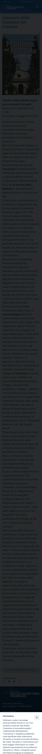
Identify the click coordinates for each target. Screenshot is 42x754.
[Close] (36, 717)
